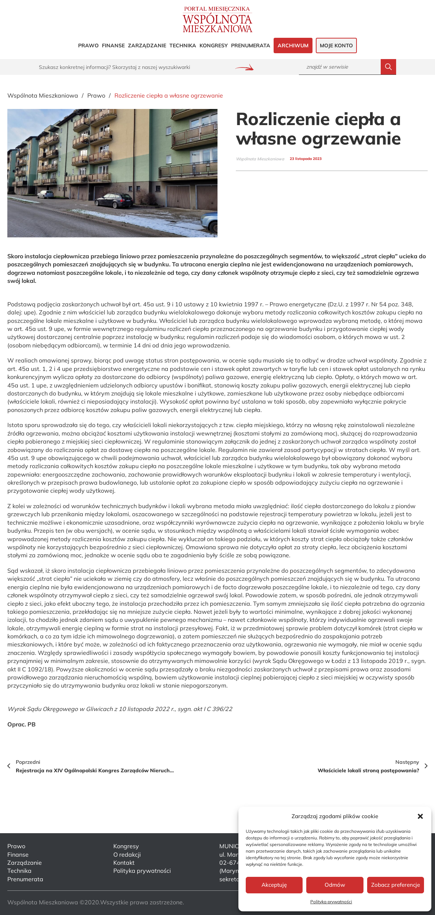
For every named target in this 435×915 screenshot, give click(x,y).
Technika (182, 45)
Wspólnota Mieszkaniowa (42, 95)
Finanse (113, 45)
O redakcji (127, 854)
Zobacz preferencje (395, 884)
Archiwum (293, 45)
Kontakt (124, 862)
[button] (420, 816)
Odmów (335, 884)
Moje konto (336, 45)
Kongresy (214, 45)
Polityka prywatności (331, 901)
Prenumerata (250, 45)
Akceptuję (274, 884)
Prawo (88, 45)
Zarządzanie (147, 45)
